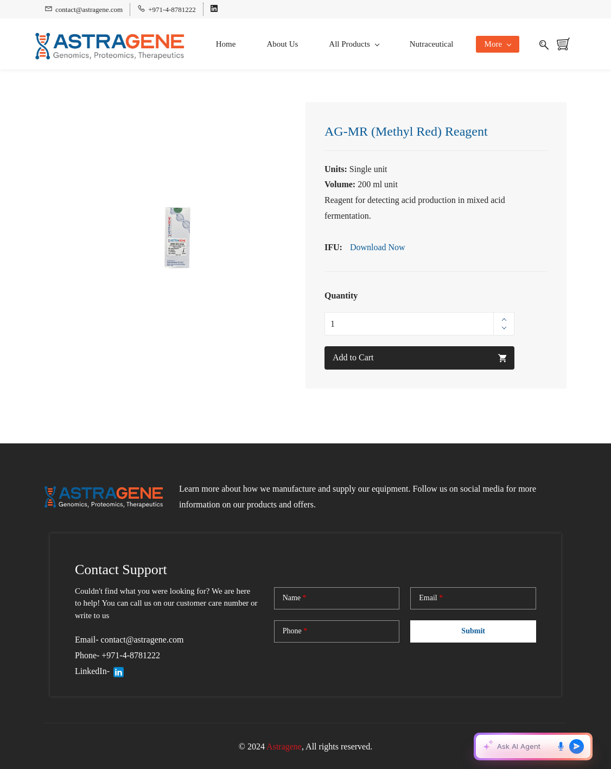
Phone (295, 629)
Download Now (377, 245)
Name (295, 596)
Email (431, 596)
